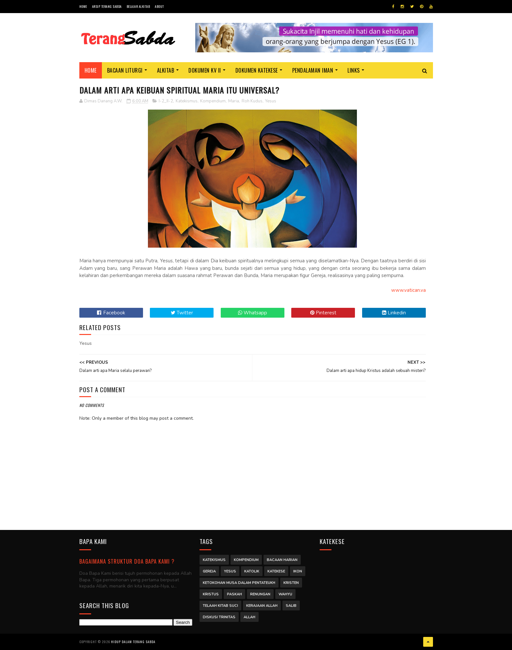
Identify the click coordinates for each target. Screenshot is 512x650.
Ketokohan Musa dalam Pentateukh (239, 582)
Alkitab (165, 70)
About (159, 6)
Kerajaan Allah (262, 605)
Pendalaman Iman (312, 70)
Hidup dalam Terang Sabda (133, 641)
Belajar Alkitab (138, 6)
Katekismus (187, 101)
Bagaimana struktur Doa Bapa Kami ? (126, 561)
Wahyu (285, 594)
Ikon (297, 571)
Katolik (251, 571)
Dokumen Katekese (256, 70)
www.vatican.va (408, 290)
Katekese (276, 571)
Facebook (111, 312)
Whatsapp (252, 312)
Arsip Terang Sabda (107, 6)
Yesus (270, 101)
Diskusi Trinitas (219, 617)
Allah (249, 617)
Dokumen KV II (204, 70)
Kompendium (213, 101)
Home (83, 6)
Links (353, 70)
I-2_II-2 (166, 101)
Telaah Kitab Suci (220, 605)
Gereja (209, 571)
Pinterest (323, 312)
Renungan (260, 594)
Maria (233, 101)
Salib (291, 605)
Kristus (211, 594)
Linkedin (394, 312)
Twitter (182, 312)
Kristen (291, 582)
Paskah (234, 594)
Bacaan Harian (282, 559)
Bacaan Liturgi (125, 70)
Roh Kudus (252, 101)
